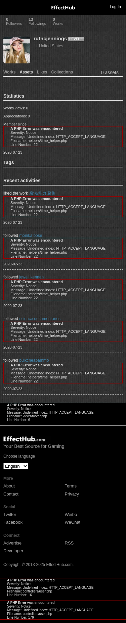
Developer (13, 550)
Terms (71, 485)
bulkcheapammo (34, 360)
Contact (10, 494)
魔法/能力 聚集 (42, 193)
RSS (69, 543)
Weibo (71, 514)
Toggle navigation (8, 6)
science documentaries (39, 318)
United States (51, 46)
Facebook (13, 522)
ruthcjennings (50, 38)
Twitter (9, 514)
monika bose (30, 235)
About (9, 485)
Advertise (12, 543)
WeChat (73, 522)
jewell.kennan (31, 277)
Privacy (72, 494)
